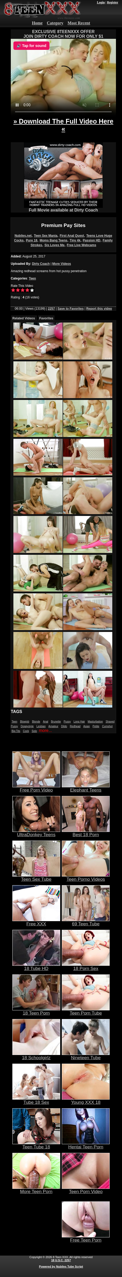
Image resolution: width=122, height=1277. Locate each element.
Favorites (46, 318)
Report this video (99, 308)
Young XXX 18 (86, 1100)
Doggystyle (27, 726)
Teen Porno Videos (86, 877)
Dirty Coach (41, 264)
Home (37, 23)
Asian (86, 726)
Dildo (64, 726)
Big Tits (16, 731)
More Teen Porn (36, 1189)
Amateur (53, 726)
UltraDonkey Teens (36, 832)
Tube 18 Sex (36, 1100)
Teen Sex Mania (45, 236)
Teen (32, 278)
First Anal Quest (72, 236)
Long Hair (79, 721)
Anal (45, 721)
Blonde (36, 721)
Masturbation (95, 721)
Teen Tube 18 (36, 1144)
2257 (51, 308)
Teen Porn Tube (86, 1011)
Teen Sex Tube (36, 877)
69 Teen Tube (86, 921)
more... (45, 730)
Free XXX (36, 921)
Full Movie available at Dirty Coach (63, 208)
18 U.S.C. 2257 (61, 1260)
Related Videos (23, 318)
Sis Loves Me (54, 245)
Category (55, 23)
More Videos (61, 264)
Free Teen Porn (86, 1238)
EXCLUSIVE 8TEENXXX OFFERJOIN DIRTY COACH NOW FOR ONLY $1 (63, 34)
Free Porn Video (36, 788)
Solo (34, 731)
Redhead (75, 726)
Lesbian (41, 726)
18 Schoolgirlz (36, 1055)
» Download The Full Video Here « (63, 125)
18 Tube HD (36, 966)
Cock (26, 731)
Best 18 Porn (86, 832)
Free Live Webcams (81, 245)
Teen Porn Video (86, 1189)
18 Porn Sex (86, 966)
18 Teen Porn (36, 1011)
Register (112, 2)
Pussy (67, 721)
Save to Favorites (71, 308)
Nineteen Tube (86, 1055)
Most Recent (79, 23)
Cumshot (107, 726)
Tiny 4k (75, 240)
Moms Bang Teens (53, 240)
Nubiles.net (23, 236)
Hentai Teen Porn (86, 1144)
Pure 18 (31, 240)
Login (101, 2)
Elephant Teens (86, 788)
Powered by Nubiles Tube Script (61, 1266)
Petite (96, 726)
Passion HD (91, 240)
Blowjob (24, 721)
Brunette (56, 721)
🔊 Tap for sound (31, 46)
